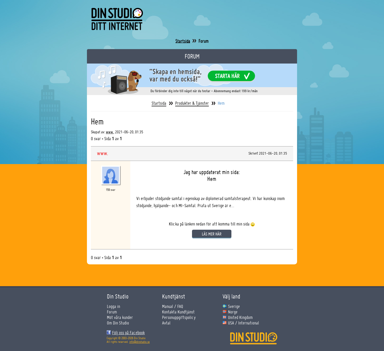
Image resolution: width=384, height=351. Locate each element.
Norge (232, 312)
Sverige (234, 306)
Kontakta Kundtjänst (178, 312)
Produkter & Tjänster (192, 103)
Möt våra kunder (120, 317)
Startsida (182, 41)
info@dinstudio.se (139, 342)
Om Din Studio (118, 323)
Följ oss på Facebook (128, 332)
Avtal (166, 323)
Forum (204, 41)
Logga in (113, 306)
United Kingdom (240, 317)
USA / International (243, 323)
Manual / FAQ (172, 306)
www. (109, 131)
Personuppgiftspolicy (179, 317)
